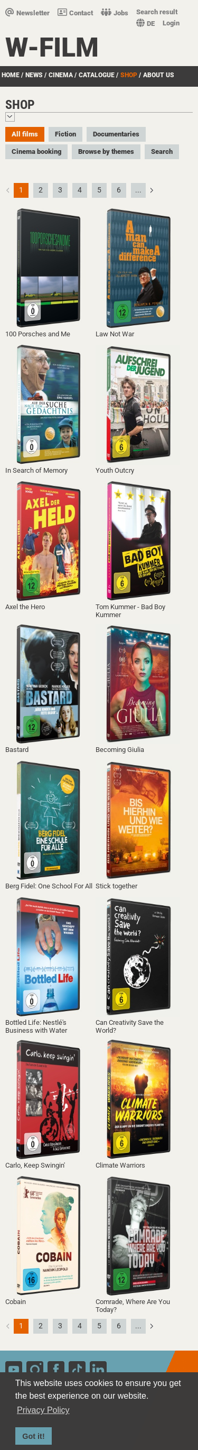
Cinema (61, 75)
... (138, 190)
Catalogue (97, 75)
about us (158, 75)
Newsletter (27, 13)
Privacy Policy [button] (43, 1410)
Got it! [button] (33, 1436)
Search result (156, 12)
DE (145, 23)
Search (162, 151)
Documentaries (116, 134)
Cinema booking (36, 151)
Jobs (114, 13)
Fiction (65, 134)
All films (25, 134)
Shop (128, 75)
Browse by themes (106, 151)
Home (11, 75)
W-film (52, 47)
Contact (75, 13)
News (34, 75)
